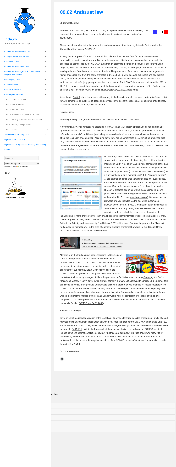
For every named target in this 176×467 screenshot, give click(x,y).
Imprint (7, 150)
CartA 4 (113, 255)
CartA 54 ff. (74, 344)
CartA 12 (162, 322)
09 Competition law (69, 23)
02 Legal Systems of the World (17, 56)
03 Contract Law (11, 61)
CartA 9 (63, 258)
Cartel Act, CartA (97, 30)
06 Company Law (12, 79)
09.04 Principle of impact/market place (22, 115)
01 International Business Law (17, 51)
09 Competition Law (13, 94)
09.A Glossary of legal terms (18, 125)
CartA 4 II (158, 156)
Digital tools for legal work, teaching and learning (25, 145)
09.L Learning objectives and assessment (24, 120)
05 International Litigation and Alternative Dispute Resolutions (22, 72)
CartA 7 (119, 164)
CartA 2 (76, 97)
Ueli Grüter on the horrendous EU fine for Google (102, 243)
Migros (75, 281)
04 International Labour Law (16, 66)
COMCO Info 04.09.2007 (91, 303)
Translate (21, 167)
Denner (147, 277)
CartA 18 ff (77, 329)
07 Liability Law (11, 84)
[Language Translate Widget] (21, 163)
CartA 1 (88, 56)
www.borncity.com (138, 197)
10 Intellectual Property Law (16, 135)
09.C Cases (11, 130)
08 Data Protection (12, 89)
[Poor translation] (17, 399)
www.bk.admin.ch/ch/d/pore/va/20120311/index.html (111, 90)
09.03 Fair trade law (15, 109)
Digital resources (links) (14, 140)
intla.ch (10, 39)
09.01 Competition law (16, 99)
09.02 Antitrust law (15, 104)
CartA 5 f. (150, 145)
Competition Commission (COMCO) (77, 49)
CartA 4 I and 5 (114, 127)
